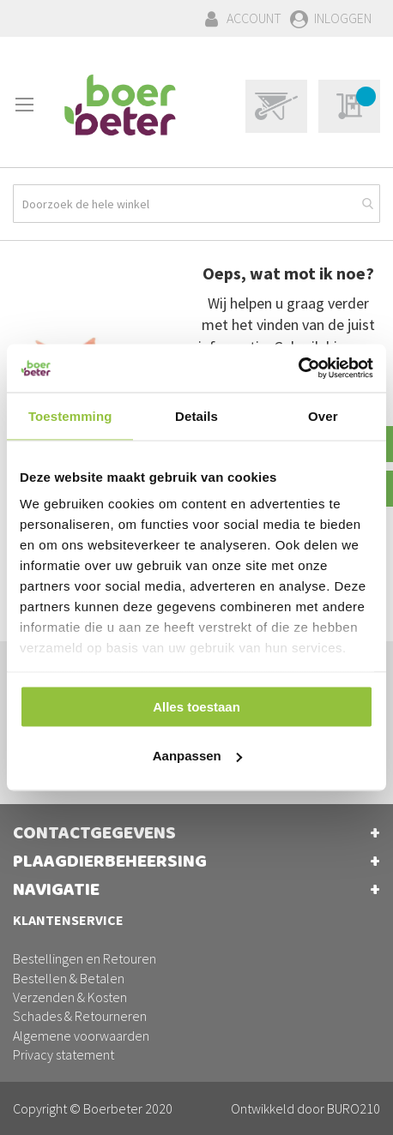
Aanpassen (197, 755)
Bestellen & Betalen (68, 978)
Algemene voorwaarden (81, 1035)
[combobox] (196, 203)
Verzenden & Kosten (70, 997)
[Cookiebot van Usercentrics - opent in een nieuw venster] (298, 368)
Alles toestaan (196, 706)
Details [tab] (196, 415)
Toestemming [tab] (70, 415)
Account (254, 18)
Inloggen (343, 18)
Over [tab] (323, 415)
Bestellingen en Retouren (84, 958)
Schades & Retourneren (80, 1015)
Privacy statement (63, 1054)
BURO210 (353, 1108)
